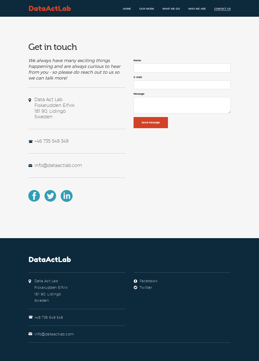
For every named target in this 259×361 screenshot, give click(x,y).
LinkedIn (67, 196)
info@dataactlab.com (58, 165)
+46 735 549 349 (51, 141)
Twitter (51, 196)
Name (137, 60)
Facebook (34, 196)
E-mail (138, 77)
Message (139, 94)
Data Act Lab (50, 8)
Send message (151, 122)
